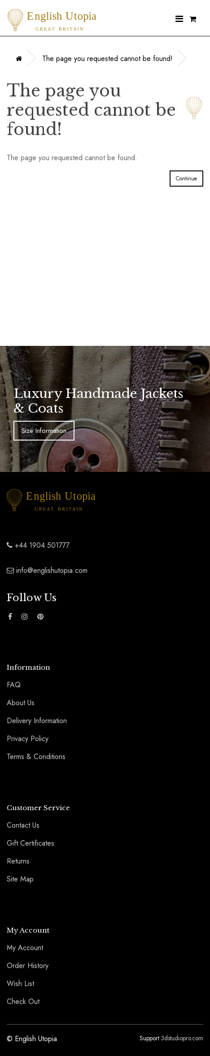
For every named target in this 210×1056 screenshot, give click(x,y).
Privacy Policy (27, 738)
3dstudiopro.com (182, 1038)
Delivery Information (37, 721)
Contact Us (23, 825)
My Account (25, 948)
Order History (27, 965)
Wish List (20, 983)
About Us (21, 703)
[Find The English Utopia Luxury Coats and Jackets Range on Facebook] (10, 616)
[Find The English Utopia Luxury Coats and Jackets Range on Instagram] (24, 616)
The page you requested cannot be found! (107, 58)
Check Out (23, 1001)
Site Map (20, 879)
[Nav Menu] (179, 19)
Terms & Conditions (36, 756)
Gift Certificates (30, 843)
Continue (186, 179)
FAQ (14, 685)
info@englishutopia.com (47, 570)
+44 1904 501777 (38, 545)
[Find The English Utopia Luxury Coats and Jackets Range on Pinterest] (40, 616)
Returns (18, 861)
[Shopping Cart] (192, 19)
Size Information (44, 431)
